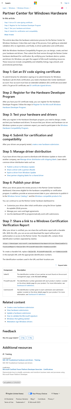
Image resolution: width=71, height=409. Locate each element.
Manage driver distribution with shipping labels (38, 159)
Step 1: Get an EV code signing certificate (18, 22)
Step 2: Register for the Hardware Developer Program (22, 25)
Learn (4, 8)
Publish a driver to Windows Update (21, 167)
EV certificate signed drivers (40, 85)
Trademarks (20, 402)
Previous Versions (22, 399)
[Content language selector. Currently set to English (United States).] (14, 393)
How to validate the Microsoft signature (22, 316)
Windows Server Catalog (17, 196)
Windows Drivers (23, 8)
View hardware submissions (17, 310)
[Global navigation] (2, 3)
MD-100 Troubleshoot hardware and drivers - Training (21, 360)
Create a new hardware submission (20, 307)
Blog (32, 399)
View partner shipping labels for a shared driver (25, 175)
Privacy (50, 399)
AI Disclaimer (8, 399)
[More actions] (66, 8)
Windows (12, 8)
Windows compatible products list (48, 196)
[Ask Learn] (62, 8)
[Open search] (61, 3)
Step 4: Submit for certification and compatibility (21, 31)
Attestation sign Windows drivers (19, 321)
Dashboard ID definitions (25, 285)
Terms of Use (8, 402)
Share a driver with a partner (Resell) (21, 169)
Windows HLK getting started (18, 318)
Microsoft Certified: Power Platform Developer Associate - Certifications (28, 369)
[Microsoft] (35, 3)
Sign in (67, 3)
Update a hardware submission (19, 313)
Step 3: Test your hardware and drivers (17, 28)
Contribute (41, 399)
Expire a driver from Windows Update (21, 172)
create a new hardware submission (45, 144)
